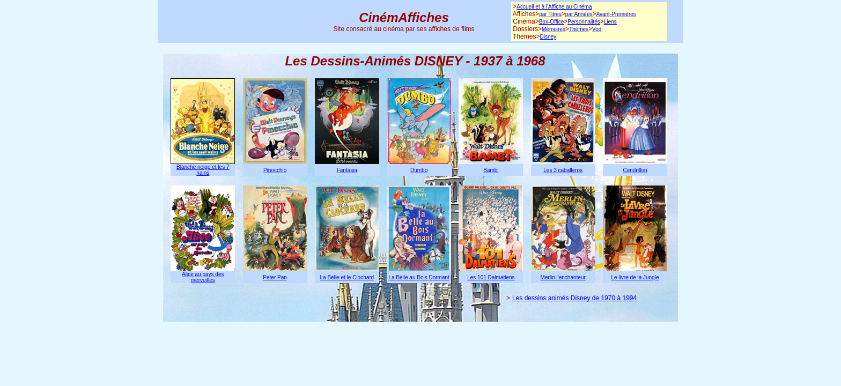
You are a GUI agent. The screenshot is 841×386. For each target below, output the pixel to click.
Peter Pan (274, 277)
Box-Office (551, 22)
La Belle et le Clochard (347, 277)
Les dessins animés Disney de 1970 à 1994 (574, 298)
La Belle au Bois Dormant (418, 277)
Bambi (490, 170)
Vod (596, 29)
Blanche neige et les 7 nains (202, 170)
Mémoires (553, 29)
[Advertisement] (234, 21)
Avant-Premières (616, 14)
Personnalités (583, 22)
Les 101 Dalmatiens (490, 277)
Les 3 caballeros (562, 170)
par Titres (550, 14)
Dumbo (418, 170)
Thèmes (578, 29)
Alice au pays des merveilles (203, 277)
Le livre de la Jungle (635, 277)
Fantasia (347, 170)
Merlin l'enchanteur (563, 277)
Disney (548, 37)
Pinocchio (274, 170)
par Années (579, 14)
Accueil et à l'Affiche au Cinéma (554, 7)
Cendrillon (635, 170)
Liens (610, 22)
